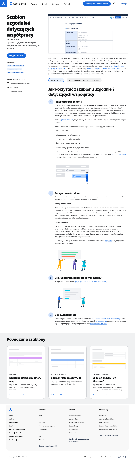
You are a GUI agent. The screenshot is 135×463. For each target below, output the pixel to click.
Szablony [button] (56, 4)
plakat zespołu (67, 120)
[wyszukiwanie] (114, 3)
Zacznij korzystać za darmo (97, 3)
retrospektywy (101, 321)
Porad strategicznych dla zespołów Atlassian (105, 68)
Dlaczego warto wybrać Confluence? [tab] (84, 80)
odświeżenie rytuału (98, 323)
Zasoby (45, 4)
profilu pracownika (119, 154)
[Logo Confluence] (18, 3)
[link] (124, 4)
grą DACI (108, 241)
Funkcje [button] (35, 4)
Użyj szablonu (16, 55)
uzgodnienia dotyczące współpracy (106, 318)
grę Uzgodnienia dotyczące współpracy (91, 281)
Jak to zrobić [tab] (56, 80)
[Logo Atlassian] (4, 4)
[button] (67, 3)
